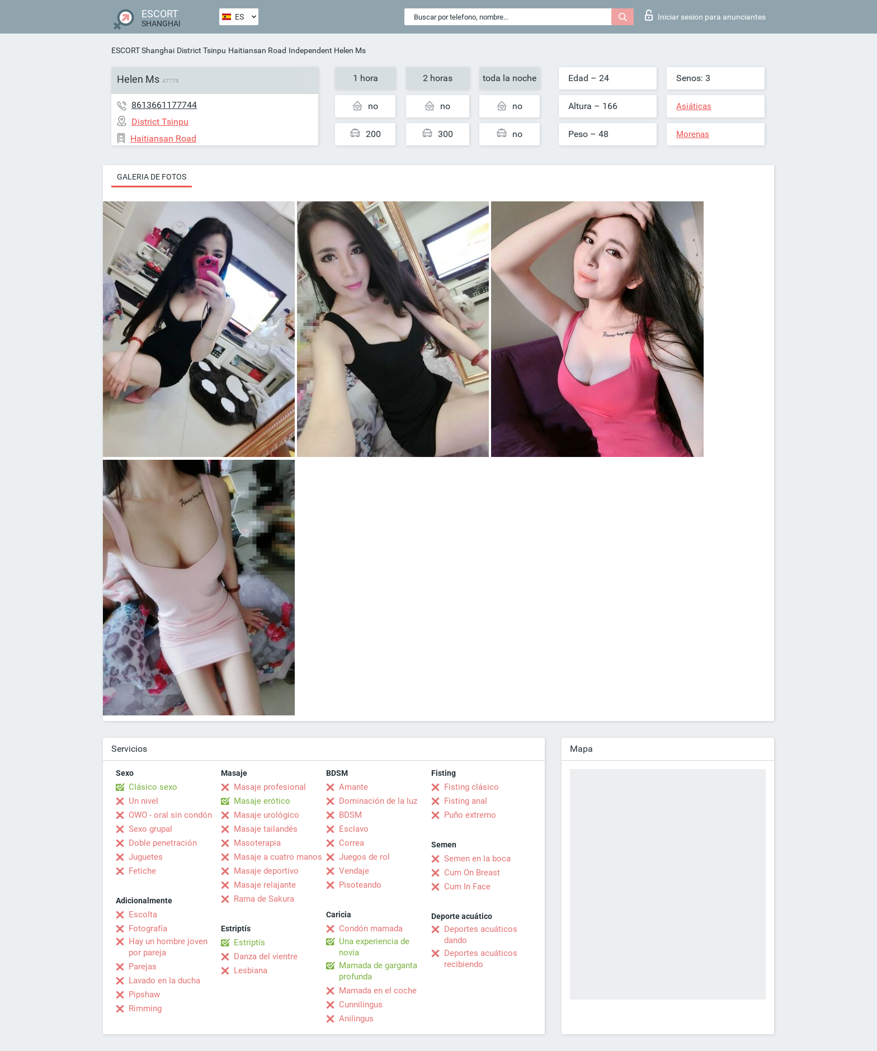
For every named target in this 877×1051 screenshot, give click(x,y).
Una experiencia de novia (374, 947)
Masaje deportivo (266, 871)
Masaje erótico (262, 801)
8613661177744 (164, 105)
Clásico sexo (153, 787)
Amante (353, 787)
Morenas (692, 134)
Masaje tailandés (266, 829)
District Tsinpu (201, 50)
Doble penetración (163, 843)
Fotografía (148, 928)
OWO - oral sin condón (170, 815)
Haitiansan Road (257, 50)
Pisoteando (360, 885)
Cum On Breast (472, 873)
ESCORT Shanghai (143, 50)
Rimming (145, 1008)
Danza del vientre (266, 956)
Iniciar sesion (705, 15)
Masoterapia (257, 843)
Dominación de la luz (378, 801)
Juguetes (146, 857)
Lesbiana (250, 970)
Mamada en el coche (378, 991)
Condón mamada (371, 928)
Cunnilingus (361, 1005)
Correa (351, 843)
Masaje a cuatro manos (278, 857)
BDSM (350, 815)
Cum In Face (467, 887)
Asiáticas (693, 106)
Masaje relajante (265, 885)
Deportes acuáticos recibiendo (480, 958)
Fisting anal (465, 801)
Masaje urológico (266, 815)
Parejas (143, 967)
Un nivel (143, 801)
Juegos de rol (364, 857)
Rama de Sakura (264, 899)
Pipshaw (144, 994)
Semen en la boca (477, 859)
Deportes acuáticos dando (480, 934)
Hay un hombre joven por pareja (168, 947)
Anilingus (356, 1019)
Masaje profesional (270, 787)
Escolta (143, 914)
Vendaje (354, 871)
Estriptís (249, 942)
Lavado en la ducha (164, 980)
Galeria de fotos (151, 176)
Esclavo (354, 829)
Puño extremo (470, 815)
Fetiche (142, 871)
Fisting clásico (471, 787)
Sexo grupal (150, 829)
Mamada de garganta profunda (378, 971)
